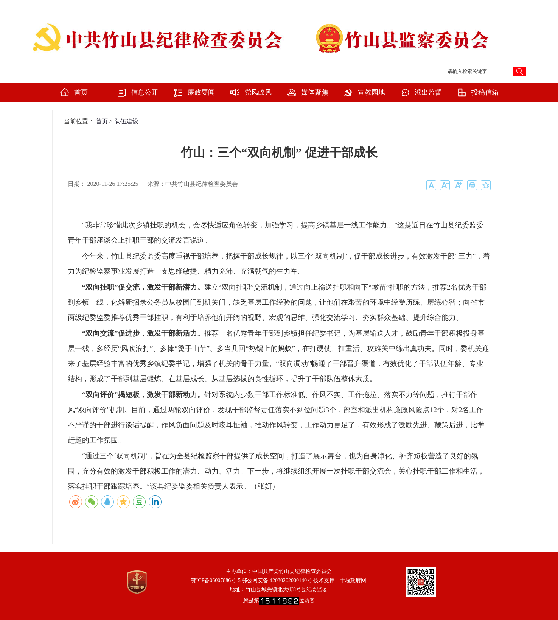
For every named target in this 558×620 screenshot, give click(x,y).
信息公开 (144, 92)
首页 (81, 92)
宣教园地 (371, 92)
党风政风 (258, 92)
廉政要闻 (201, 92)
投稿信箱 (485, 92)
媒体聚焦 (314, 92)
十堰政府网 (353, 580)
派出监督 (428, 92)
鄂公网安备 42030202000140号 (277, 580)
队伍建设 (126, 121)
